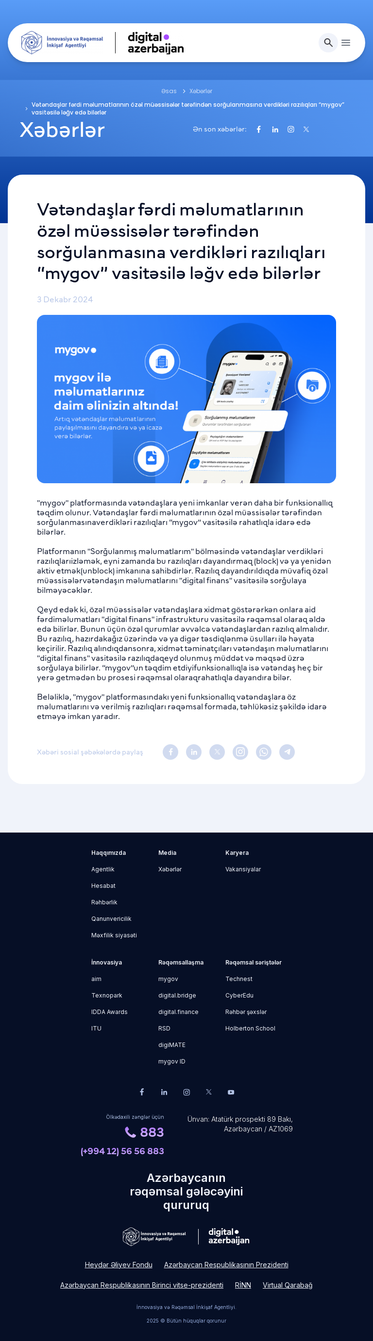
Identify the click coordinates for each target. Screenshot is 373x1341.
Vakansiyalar (243, 869)
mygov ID (172, 1061)
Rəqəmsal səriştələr (253, 962)
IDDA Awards (109, 1011)
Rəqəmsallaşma (180, 962)
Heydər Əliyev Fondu (119, 1264)
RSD (164, 1028)
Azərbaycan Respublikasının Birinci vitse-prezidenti (141, 1285)
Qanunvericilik (111, 918)
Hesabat (103, 885)
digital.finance (178, 1011)
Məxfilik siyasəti (114, 935)
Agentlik (103, 869)
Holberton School (250, 1028)
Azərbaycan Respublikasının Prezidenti (226, 1264)
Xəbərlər (170, 869)
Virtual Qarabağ (288, 1285)
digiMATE (172, 1044)
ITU (96, 1028)
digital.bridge (177, 995)
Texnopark (106, 995)
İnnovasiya (106, 962)
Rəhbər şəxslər (246, 1011)
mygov (168, 978)
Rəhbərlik (104, 902)
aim (96, 978)
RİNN (243, 1285)
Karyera (237, 852)
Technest (239, 978)
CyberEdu (239, 995)
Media (167, 852)
